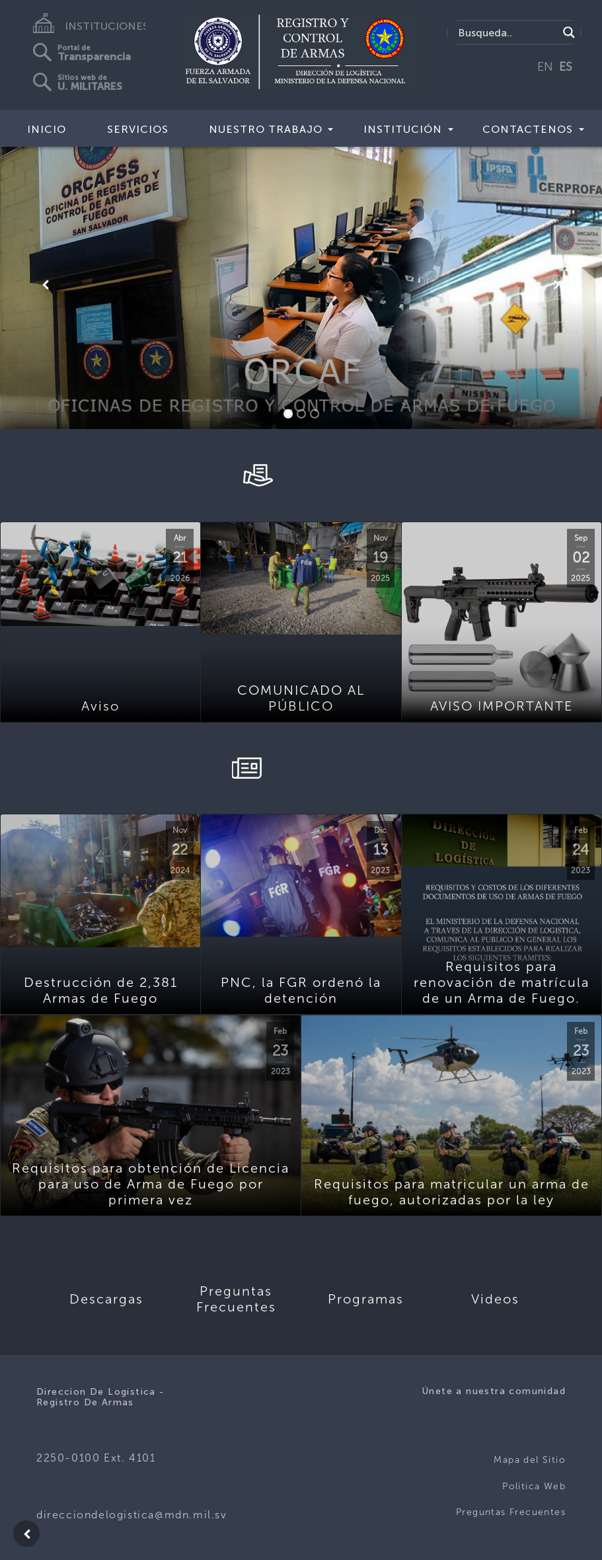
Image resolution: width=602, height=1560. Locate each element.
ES (565, 66)
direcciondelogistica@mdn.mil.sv (131, 1514)
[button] (45, 285)
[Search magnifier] (569, 32)
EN (545, 66)
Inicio (46, 129)
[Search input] (506, 32)
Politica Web (534, 1486)
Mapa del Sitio (530, 1459)
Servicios (138, 129)
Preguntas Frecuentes (511, 1512)
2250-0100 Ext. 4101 (95, 1458)
